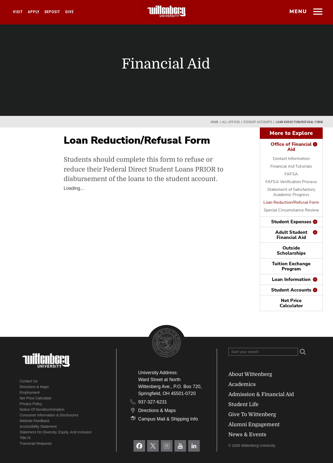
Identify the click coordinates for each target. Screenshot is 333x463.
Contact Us (28, 381)
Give (69, 12)
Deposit (52, 12)
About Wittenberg (250, 374)
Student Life (243, 404)
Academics (242, 384)
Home (215, 122)
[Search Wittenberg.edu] (263, 352)
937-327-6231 (152, 402)
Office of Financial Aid (291, 147)
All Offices (231, 122)
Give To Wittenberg (252, 414)
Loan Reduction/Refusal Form (291, 202)
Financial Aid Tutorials (291, 166)
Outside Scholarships (291, 250)
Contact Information (291, 158)
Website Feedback (34, 421)
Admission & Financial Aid (261, 394)
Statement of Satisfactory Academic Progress (291, 192)
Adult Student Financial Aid (291, 235)
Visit (18, 12)
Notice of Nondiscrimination (42, 409)
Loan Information (291, 279)
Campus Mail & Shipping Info (168, 419)
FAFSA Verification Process (291, 182)
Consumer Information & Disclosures (49, 415)
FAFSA (291, 174)
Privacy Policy (31, 404)
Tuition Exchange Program (291, 266)
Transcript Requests (36, 443)
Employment (30, 392)
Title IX (25, 438)
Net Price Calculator (291, 303)
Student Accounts (258, 122)
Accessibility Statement (38, 426)
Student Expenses (291, 221)
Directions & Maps (34, 387)
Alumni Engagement (254, 424)
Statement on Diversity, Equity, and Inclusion (56, 432)
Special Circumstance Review (291, 210)
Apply (33, 12)
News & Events (247, 435)
